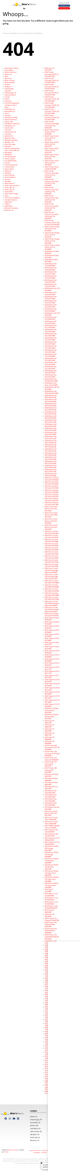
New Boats (8, 156)
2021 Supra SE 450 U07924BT (51, 1012)
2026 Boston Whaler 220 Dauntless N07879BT (52, 714)
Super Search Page (11, 197)
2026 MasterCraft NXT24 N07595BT (51, 408)
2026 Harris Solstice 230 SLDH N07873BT (52, 499)
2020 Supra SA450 (51, 1035)
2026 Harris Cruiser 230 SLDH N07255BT (52, 561)
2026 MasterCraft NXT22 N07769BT (51, 462)
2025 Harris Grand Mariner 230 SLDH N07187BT (51, 817)
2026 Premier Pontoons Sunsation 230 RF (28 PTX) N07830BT (52, 219)
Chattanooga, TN (10, 97)
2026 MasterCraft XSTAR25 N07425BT (51, 384)
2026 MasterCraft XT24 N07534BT (51, 289)
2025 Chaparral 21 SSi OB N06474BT (52, 843)
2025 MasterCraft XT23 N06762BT (51, 800)
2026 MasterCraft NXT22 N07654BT (51, 466)
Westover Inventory (11, 212)
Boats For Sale (9, 84)
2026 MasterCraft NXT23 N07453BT (51, 458)
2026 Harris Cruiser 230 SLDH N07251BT (52, 565)
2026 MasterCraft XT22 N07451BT (51, 371)
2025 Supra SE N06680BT (49, 746)
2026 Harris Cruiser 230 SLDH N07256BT (52, 557)
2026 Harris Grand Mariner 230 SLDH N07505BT (51, 525)
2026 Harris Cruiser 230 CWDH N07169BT (52, 602)
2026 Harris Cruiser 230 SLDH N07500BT (52, 544)
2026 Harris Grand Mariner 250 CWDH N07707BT (51, 519)
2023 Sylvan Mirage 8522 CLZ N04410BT (51, 970)
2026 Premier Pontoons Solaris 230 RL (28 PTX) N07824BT (52, 226)
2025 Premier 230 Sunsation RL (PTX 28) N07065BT (52, 757)
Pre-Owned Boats (11, 164)
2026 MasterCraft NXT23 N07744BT (51, 437)
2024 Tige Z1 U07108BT (49, 894)
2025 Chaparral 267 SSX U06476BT (51, 835)
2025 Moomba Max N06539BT (51, 787)
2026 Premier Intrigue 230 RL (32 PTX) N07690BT (52, 245)
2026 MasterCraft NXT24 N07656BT (51, 404)
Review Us (8, 175)
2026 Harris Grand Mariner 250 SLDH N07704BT (51, 512)
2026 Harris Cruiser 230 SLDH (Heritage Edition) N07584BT (51, 574)
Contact (7, 101)
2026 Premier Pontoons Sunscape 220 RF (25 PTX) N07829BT (51, 186)
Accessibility (9, 74)
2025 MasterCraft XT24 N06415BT (51, 795)
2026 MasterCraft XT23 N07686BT (51, 314)
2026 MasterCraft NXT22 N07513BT (51, 474)
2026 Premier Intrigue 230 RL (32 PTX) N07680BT (52, 251)
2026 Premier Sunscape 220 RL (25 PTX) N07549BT (52, 84)
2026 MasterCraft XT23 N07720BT (51, 305)
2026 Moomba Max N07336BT (51, 264)
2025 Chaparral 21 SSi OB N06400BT (52, 847)
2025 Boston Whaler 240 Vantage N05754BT (52, 852)
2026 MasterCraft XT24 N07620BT (51, 285)
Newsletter (8, 158)
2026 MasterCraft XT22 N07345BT (51, 380)
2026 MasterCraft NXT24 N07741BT (51, 400)
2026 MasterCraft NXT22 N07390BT (51, 478)
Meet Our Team (10, 142)
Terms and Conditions (12, 202)
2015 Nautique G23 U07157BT (51, 1053)
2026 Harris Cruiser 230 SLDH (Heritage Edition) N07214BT (51, 580)
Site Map (8, 185)
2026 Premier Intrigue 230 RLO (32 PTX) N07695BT (52, 232)
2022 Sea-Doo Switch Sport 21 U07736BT (52, 995)
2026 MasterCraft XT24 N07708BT (51, 281)
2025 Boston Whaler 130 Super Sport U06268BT (52, 889)
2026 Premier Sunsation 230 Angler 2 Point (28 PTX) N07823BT (52, 128)
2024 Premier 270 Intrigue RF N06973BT (52, 923)
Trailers (7, 208)
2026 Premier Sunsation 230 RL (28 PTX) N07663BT (52, 109)
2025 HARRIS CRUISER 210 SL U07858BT (52, 830)
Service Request (10, 181)
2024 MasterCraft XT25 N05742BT (51, 946)
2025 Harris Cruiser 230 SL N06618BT (51, 826)
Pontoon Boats (10, 162)
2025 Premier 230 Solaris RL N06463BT (52, 762)
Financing (8, 105)
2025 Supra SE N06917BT (49, 738)
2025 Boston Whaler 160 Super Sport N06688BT (52, 883)
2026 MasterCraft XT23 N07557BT (51, 322)
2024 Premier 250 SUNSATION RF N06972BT (51, 928)
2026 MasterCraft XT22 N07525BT (51, 363)
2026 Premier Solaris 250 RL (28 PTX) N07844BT (52, 136)
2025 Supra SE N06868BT (49, 742)
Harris (7, 117)
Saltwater (8, 177)
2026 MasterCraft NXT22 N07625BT (51, 470)
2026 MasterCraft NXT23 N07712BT (51, 441)
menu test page (10, 148)
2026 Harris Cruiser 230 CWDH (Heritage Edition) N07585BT (52, 607)
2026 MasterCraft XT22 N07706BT (51, 351)
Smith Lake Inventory (12, 189)
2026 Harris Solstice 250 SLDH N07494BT (52, 495)
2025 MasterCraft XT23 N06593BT (51, 804)
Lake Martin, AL (10, 129)
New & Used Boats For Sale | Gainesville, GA (12, 153)
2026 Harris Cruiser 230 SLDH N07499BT (52, 548)
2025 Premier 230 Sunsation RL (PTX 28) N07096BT (52, 751)
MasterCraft (9, 140)
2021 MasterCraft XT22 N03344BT (51, 1016)
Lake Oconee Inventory (9, 133)
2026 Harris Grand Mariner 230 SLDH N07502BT (51, 531)
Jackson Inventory (11, 123)
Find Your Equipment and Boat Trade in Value (12, 109)
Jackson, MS (9, 125)
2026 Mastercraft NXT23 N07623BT (50, 450)
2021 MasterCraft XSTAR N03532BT (51, 1020)
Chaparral (8, 90)
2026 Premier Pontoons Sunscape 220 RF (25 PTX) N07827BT (51, 202)
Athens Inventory (10, 76)
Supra (7, 199)
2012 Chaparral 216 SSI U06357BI (51, 1069)
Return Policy (9, 173)
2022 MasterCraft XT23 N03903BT (51, 1003)
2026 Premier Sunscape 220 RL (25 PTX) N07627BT (52, 78)
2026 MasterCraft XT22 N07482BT (51, 367)
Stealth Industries (13, 1153)
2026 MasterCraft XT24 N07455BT (51, 297)
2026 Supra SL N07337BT (49, 73)
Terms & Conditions (34, 1154)
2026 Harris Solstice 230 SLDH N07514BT (52, 507)
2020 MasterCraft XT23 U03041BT (51, 1038)
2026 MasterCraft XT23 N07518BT (51, 326)
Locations (8, 138)
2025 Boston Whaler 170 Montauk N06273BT (52, 870)
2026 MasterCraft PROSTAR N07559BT (51, 396)
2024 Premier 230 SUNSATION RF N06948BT (51, 934)
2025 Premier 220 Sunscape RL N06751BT (51, 768)
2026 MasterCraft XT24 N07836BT (51, 268)
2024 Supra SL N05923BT (49, 915)
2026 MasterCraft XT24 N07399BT (51, 301)
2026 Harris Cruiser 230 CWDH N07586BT (52, 585)
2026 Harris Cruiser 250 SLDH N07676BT (52, 536)
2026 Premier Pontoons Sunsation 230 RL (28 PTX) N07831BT (52, 211)
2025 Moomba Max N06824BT (51, 783)
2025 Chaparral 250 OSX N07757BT (51, 839)
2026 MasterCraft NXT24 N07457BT (51, 417)
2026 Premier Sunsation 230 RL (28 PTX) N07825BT (52, 103)
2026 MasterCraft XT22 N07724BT (51, 347)
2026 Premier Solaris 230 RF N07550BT (52, 172)
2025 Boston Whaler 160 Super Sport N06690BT (52, 877)
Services (7, 183)
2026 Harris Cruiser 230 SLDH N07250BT (52, 569)
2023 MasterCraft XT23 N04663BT (51, 974)
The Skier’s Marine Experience (11, 205)
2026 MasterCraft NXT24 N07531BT (51, 413)
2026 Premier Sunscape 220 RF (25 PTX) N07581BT (52, 90)
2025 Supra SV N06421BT (50, 725)
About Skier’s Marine (12, 72)
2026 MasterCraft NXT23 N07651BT (51, 445)
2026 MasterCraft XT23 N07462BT (51, 330)
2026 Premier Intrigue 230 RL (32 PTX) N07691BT (52, 238)
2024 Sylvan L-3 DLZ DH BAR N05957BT (51, 911)
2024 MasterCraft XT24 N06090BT (51, 950)
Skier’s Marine (9, 187)
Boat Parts (8, 82)
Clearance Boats (10, 99)
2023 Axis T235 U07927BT (50, 991)
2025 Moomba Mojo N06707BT (51, 779)
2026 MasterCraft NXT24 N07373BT (51, 425)
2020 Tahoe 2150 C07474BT (50, 1032)
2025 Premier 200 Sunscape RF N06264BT (51, 774)
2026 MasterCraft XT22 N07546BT (51, 359)
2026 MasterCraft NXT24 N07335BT (51, 429)
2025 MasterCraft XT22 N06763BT (51, 808)
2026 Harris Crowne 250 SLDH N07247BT (52, 618)
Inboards (8, 119)
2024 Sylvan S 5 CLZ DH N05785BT (51, 903)
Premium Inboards (11, 169)
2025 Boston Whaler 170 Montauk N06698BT (52, 864)
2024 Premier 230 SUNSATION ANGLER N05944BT (52, 941)
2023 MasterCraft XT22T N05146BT (51, 979)
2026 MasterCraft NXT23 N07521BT (51, 454)
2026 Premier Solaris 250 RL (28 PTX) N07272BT (52, 148)
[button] (24, 9)
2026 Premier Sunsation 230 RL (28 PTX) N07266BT (52, 115)
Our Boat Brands (10, 160)
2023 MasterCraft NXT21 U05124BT (51, 987)
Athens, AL (8, 78)
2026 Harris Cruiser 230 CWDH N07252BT (52, 594)
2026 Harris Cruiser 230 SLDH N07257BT (52, 552)
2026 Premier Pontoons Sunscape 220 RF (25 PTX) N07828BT (51, 194)
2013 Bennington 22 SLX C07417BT (51, 1065)
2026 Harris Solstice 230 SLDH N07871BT (52, 503)
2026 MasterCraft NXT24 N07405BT (51, 421)
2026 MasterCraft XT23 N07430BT (51, 334)
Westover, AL (9, 214)
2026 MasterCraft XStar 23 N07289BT (51, 388)
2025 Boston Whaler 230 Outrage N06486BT (52, 858)
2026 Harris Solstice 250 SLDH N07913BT (52, 491)
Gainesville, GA (10, 113)
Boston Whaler (10, 86)
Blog (6, 80)
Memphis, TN (9, 146)
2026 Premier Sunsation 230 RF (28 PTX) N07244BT (52, 121)
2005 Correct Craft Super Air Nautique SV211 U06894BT (51, 1091)
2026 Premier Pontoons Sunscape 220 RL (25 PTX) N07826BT (51, 178)
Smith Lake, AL (9, 191)
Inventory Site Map (11, 121)
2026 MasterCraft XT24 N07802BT (51, 272)
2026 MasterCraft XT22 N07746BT (51, 342)
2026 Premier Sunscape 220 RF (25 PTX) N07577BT (52, 96)
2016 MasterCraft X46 (52, 1050)
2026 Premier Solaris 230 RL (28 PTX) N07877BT (52, 154)
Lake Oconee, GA (10, 136)
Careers (7, 88)
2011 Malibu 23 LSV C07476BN (51, 1077)
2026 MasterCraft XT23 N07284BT (51, 338)
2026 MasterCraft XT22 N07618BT (51, 355)
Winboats (6, 1155)
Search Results (10, 179)
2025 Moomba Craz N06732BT (51, 791)
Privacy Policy (9, 171)
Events (7, 103)
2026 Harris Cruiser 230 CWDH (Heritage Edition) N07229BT (52, 613)
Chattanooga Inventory (9, 93)
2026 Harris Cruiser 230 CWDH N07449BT (52, 590)
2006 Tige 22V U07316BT (49, 1086)
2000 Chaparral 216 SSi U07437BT (51, 1096)
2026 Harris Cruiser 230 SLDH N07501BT (52, 540)
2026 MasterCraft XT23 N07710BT (51, 310)
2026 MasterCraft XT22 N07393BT (51, 375)
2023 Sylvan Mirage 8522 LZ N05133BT (51, 966)
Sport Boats (9, 195)
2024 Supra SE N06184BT (49, 919)
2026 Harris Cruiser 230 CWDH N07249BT (52, 598)
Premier (7, 166)
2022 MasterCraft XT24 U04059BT (51, 999)
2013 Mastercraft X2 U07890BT (51, 1057)
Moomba (8, 150)
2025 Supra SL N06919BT (49, 730)
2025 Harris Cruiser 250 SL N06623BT (51, 822)
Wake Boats (9, 210)
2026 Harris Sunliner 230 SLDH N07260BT (52, 487)
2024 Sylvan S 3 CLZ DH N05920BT (51, 907)
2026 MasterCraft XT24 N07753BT (51, 277)
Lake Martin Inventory (12, 127)
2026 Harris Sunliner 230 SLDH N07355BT (52, 482)
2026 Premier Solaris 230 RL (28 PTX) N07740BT (52, 166)
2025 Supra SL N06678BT (49, 734)
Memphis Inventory (11, 144)
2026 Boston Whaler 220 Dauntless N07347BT (52, 720)
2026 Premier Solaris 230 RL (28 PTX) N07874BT (52, 160)
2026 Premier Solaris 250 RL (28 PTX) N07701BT (52, 142)
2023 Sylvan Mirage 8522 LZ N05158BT (51, 962)
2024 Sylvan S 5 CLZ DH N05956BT (51, 898)
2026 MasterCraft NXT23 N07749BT (51, 433)
